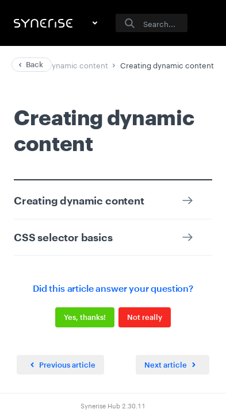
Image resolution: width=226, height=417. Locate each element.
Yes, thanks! (85, 317)
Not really (144, 317)
